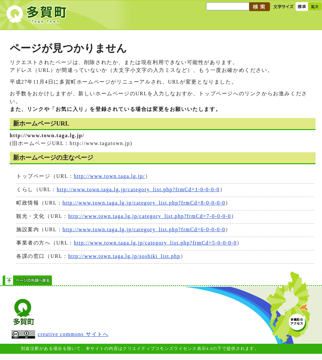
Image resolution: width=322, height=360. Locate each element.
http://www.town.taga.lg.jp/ (109, 176)
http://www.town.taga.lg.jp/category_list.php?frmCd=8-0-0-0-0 (143, 203)
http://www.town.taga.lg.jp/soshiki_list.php (124, 256)
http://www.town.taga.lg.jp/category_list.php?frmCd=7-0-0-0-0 (149, 216)
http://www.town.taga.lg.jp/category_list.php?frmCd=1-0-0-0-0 (138, 189)
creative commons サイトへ (60, 334)
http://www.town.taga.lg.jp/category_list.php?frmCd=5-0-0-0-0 (155, 243)
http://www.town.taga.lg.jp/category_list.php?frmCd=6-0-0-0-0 (143, 229)
